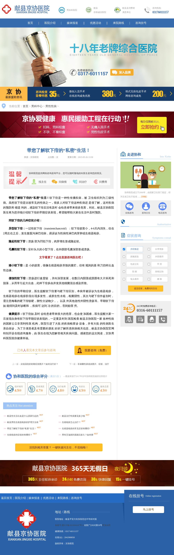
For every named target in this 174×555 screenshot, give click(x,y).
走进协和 (134, 154)
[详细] (144, 196)
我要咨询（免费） (92, 350)
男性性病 (51, 106)
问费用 (103, 181)
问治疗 (83, 181)
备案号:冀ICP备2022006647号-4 (69, 525)
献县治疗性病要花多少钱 (73, 416)
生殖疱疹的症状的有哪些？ (19, 435)
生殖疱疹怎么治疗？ (71, 422)
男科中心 (36, 106)
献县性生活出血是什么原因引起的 (22, 416)
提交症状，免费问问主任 (145, 288)
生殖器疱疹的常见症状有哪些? (76, 428)
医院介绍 (50, 22)
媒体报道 (72, 22)
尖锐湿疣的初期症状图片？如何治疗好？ (39, 364)
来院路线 (118, 22)
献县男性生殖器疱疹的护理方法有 (22, 422)
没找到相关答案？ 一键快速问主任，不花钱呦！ (58, 447)
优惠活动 (95, 22)
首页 (30, 22)
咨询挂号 (141, 22)
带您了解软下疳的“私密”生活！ (21, 428)
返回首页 (6, 497)
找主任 (42, 181)
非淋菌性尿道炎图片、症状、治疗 (93, 364)
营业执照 (106, 525)
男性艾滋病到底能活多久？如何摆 (77, 435)
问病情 (63, 181)
